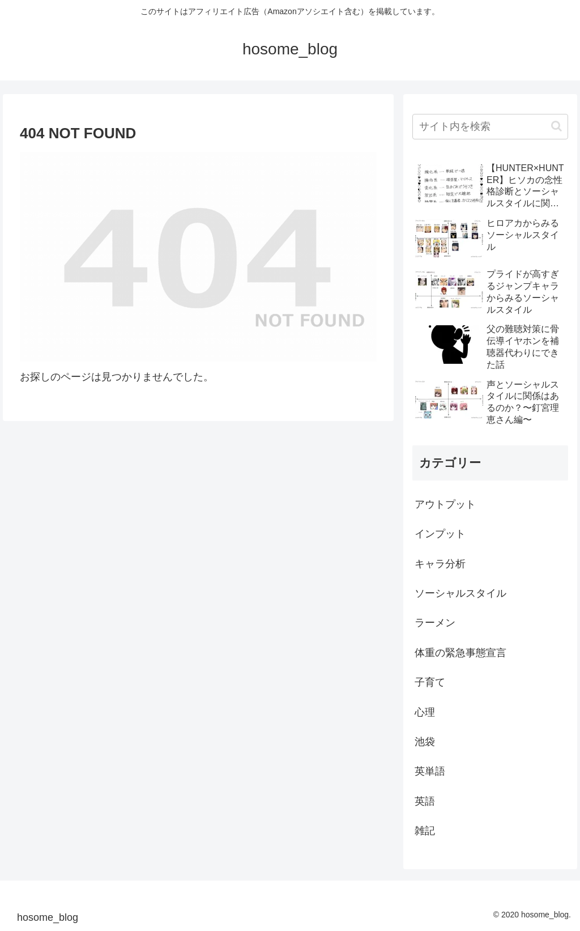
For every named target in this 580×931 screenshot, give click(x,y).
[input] (490, 126)
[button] (556, 126)
